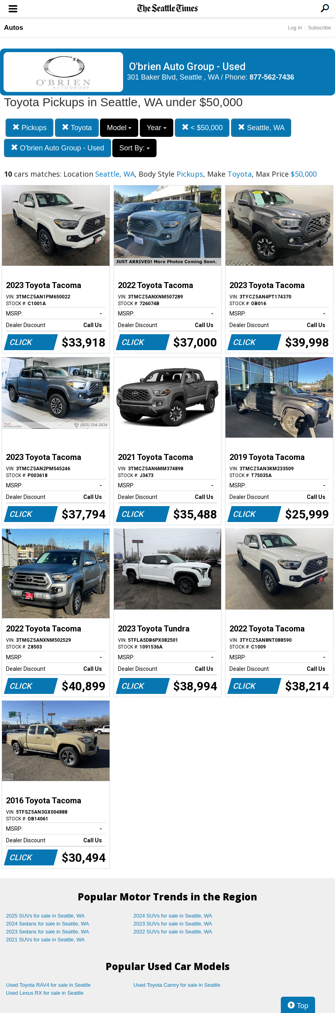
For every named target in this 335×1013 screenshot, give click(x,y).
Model (119, 128)
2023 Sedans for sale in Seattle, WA (47, 932)
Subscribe (319, 28)
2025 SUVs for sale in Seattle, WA (45, 916)
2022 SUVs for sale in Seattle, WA (172, 932)
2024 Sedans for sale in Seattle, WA (47, 924)
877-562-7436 (272, 77)
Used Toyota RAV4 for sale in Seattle (48, 985)
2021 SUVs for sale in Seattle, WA (45, 940)
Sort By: (134, 148)
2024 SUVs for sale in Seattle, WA (172, 916)
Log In (295, 28)
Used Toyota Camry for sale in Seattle (176, 985)
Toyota (77, 127)
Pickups (29, 127)
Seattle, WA (261, 127)
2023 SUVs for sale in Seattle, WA (172, 924)
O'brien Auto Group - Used (57, 148)
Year (156, 128)
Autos (13, 27)
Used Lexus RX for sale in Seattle (44, 993)
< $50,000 (202, 127)
